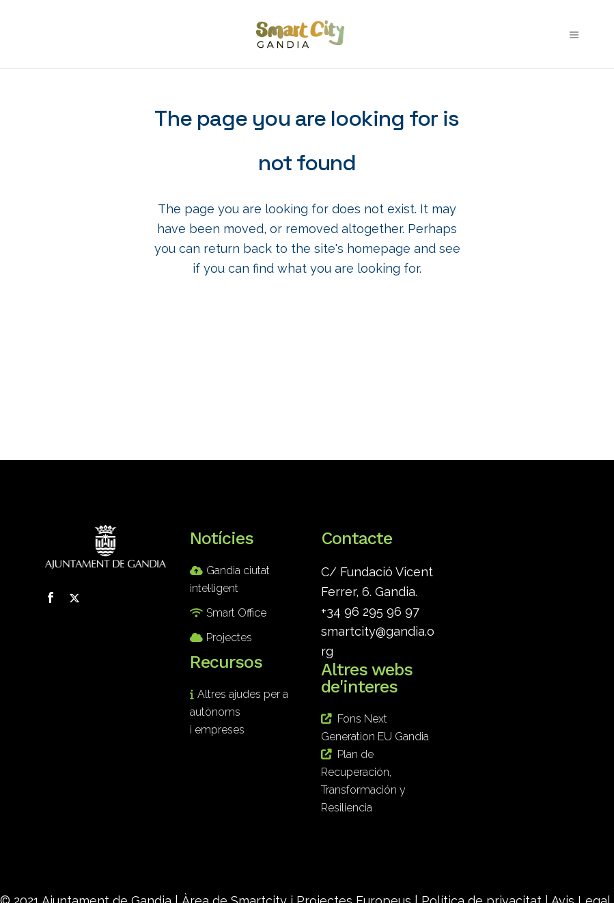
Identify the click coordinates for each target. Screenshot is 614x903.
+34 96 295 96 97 (370, 611)
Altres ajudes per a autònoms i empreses (239, 712)
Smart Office (236, 612)
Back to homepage (307, 332)
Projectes (229, 637)
